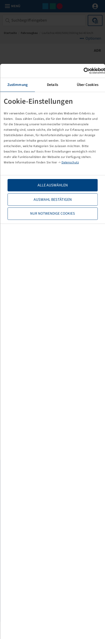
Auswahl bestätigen (53, 199)
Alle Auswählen (53, 185)
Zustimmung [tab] (17, 84)
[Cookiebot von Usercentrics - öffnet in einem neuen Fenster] (83, 71)
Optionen (93, 38)
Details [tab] (52, 84)
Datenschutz (70, 162)
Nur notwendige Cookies (52, 213)
